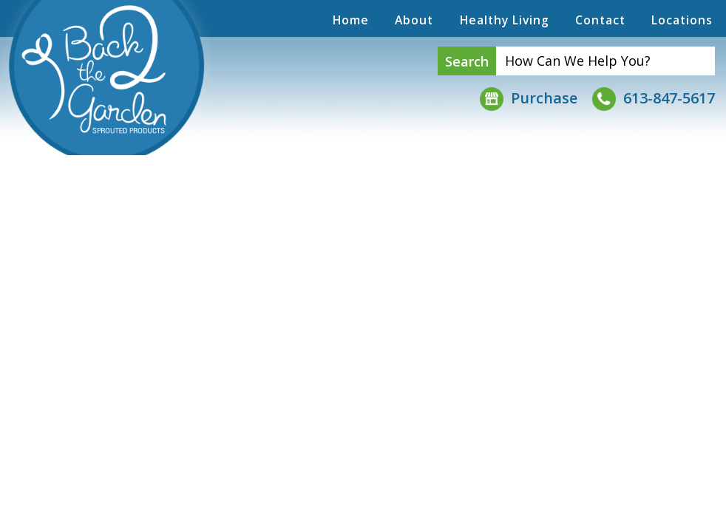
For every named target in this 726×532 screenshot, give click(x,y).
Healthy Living (504, 20)
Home (351, 20)
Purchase (528, 98)
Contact (600, 20)
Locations (682, 20)
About (414, 20)
